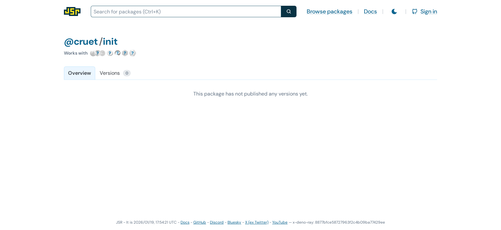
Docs (370, 11)
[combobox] (186, 11)
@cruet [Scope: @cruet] (81, 41)
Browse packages (329, 11)
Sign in (424, 11)
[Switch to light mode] (394, 11)
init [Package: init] (110, 41)
